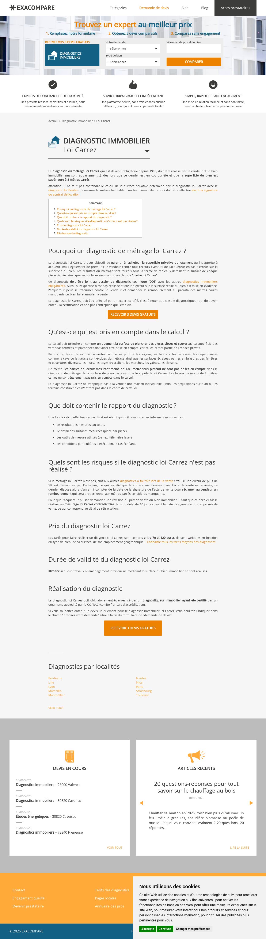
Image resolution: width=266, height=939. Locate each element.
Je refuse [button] (165, 929)
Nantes (141, 678)
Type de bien (114, 55)
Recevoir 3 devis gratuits (133, 314)
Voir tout (56, 708)
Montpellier (56, 695)
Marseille (54, 691)
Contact (19, 890)
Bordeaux (55, 678)
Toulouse (142, 695)
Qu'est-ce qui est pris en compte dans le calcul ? (86, 213)
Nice (139, 682)
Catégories (118, 8)
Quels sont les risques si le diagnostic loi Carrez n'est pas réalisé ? (97, 221)
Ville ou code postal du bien (184, 42)
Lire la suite (239, 847)
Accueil (53, 121)
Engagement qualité (29, 898)
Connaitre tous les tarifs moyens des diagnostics (181, 542)
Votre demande (115, 42)
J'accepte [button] (147, 929)
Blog (204, 8)
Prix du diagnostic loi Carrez (74, 225)
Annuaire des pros (109, 906)
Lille (51, 682)
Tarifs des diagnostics (112, 890)
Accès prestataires (235, 8)
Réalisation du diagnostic (72, 233)
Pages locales (105, 898)
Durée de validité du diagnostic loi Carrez (82, 229)
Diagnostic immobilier (77, 121)
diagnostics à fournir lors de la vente (146, 481)
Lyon (51, 687)
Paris (139, 687)
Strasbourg (144, 691)
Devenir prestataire (28, 906)
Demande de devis (154, 8)
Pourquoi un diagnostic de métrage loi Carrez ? (86, 209)
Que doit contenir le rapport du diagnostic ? (84, 217)
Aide (185, 8)
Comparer (194, 61)
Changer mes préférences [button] (193, 929)
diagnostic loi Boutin (63, 190)
